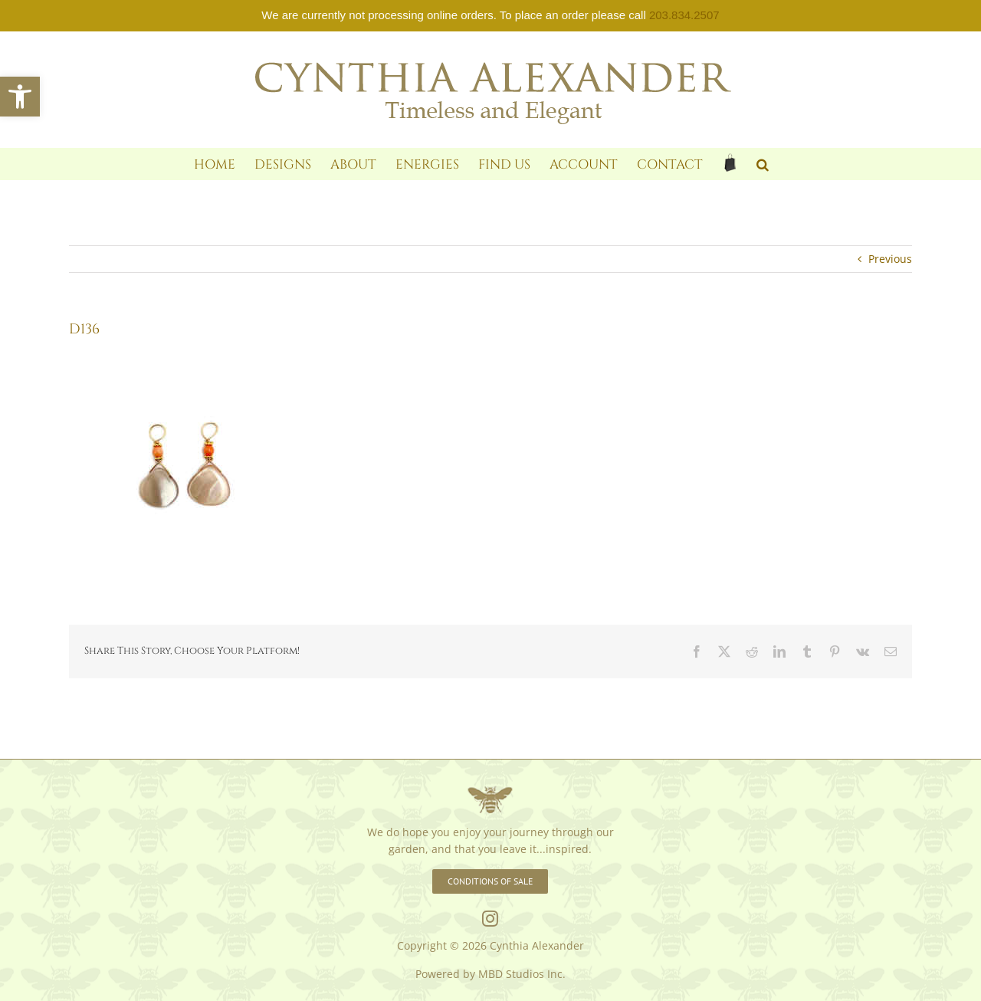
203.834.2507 (684, 14)
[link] (20, 97)
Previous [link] (890, 258)
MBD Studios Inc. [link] (522, 974)
